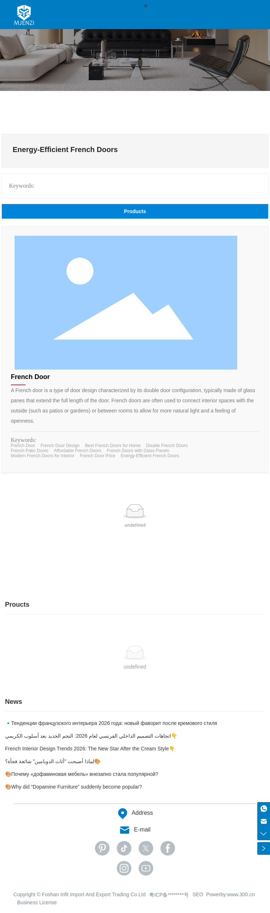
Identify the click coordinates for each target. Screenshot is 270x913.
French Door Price (97, 455)
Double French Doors (167, 445)
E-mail (142, 829)
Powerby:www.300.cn (230, 894)
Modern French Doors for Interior (43, 455)
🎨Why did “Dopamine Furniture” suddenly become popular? (73, 787)
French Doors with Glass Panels (138, 450)
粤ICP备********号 (169, 895)
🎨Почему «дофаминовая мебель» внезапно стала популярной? (81, 774)
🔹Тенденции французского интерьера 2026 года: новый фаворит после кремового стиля (111, 723)
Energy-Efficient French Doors (150, 455)
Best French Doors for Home (113, 445)
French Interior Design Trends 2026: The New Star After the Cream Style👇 (90, 748)
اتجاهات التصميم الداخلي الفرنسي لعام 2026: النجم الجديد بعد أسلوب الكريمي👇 (91, 736)
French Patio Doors (29, 450)
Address (142, 813)
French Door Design (59, 445)
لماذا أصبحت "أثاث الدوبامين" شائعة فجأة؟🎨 (52, 761)
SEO (197, 894)
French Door (30, 376)
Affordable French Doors (78, 450)
